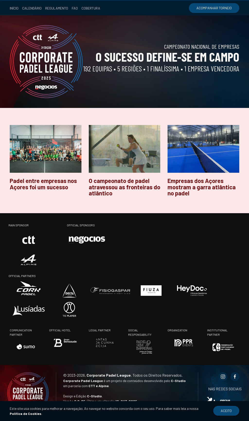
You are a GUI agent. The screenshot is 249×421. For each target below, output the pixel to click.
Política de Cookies (25, 413)
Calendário (32, 8)
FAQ (75, 8)
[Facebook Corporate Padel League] (235, 376)
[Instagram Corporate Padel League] (223, 376)
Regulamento (56, 8)
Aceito (226, 411)
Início (14, 8)
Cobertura (90, 8)
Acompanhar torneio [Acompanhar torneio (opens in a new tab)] (214, 8)
